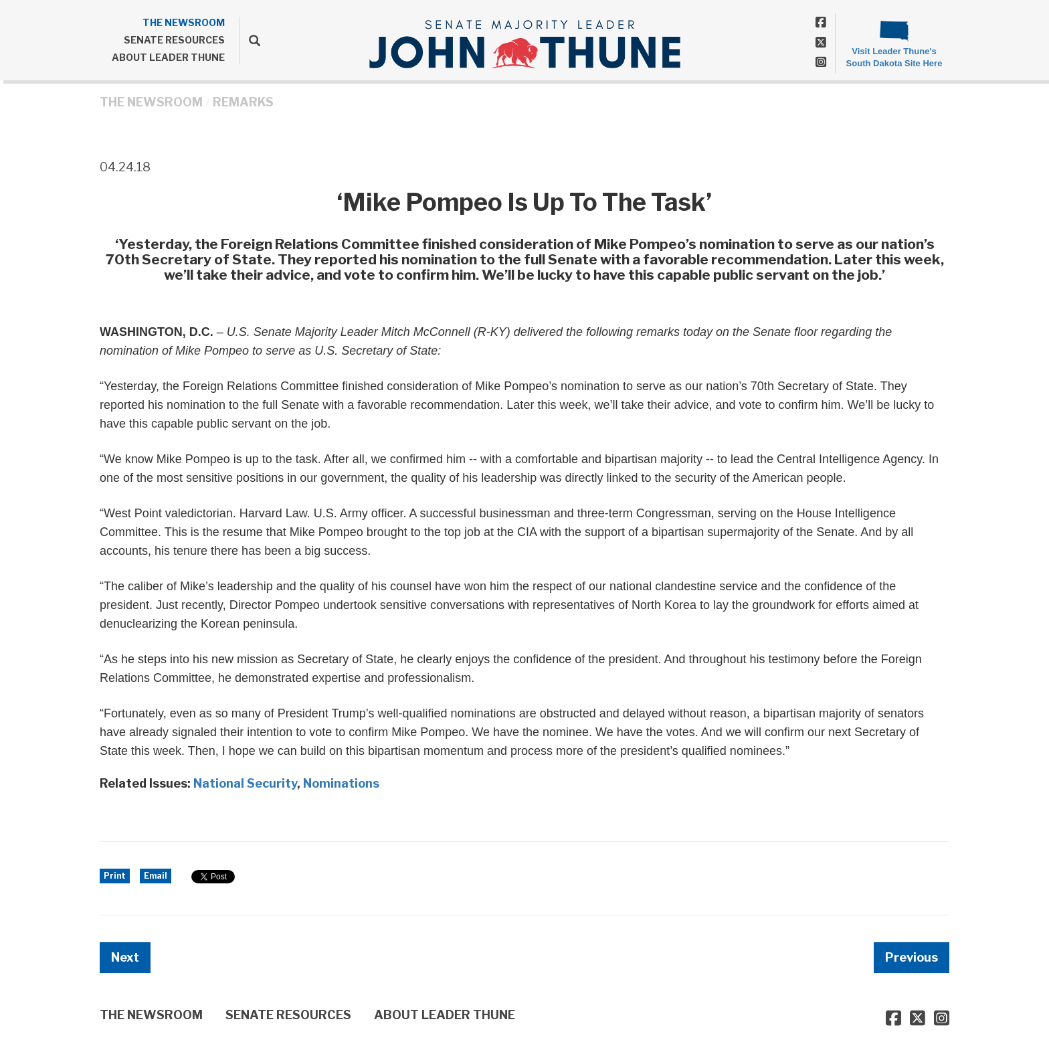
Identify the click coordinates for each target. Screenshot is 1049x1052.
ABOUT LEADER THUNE (168, 57)
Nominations (341, 783)
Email (155, 876)
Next (125, 957)
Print (115, 876)
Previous (911, 957)
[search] (250, 40)
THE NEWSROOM (183, 22)
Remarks (243, 102)
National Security (245, 783)
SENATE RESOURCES (174, 40)
